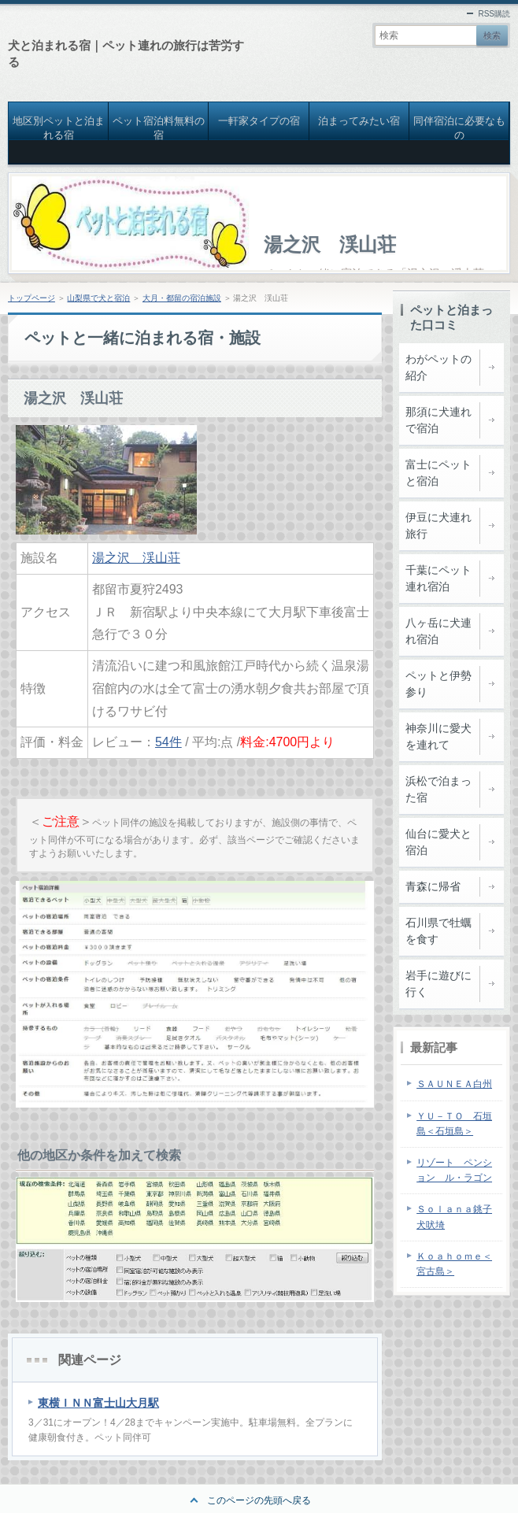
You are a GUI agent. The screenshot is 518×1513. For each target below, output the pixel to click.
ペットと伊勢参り (438, 683)
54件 (168, 742)
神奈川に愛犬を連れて (438, 736)
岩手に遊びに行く (438, 983)
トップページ (31, 298)
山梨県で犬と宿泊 (98, 298)
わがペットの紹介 (438, 367)
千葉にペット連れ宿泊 (438, 578)
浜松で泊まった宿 (438, 789)
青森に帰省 (433, 886)
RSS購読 (494, 13)
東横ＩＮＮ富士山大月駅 (98, 1402)
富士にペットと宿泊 (438, 472)
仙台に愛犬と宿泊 (438, 841)
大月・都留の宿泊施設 (181, 298)
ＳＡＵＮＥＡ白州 (454, 1083)
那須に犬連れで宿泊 (438, 420)
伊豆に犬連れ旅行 (438, 525)
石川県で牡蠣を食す (438, 930)
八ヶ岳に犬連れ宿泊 (438, 631)
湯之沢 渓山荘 (330, 244)
